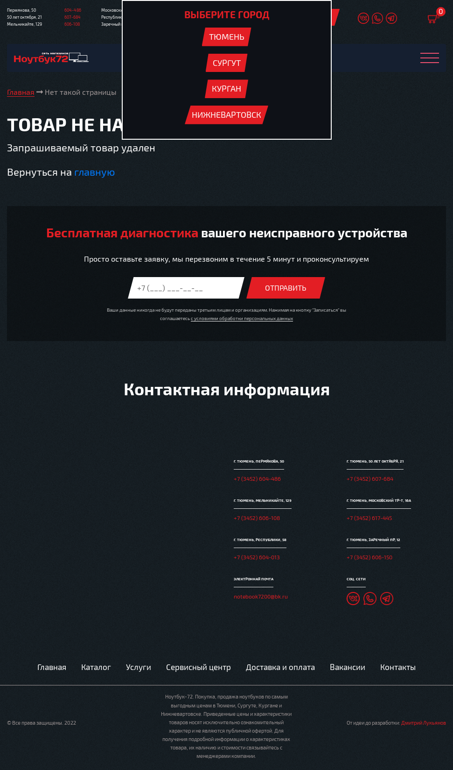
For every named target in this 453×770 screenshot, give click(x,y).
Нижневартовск (226, 114)
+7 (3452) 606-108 (257, 517)
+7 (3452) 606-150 (369, 557)
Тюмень (226, 36)
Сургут (227, 62)
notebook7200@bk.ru (261, 596)
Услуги (138, 666)
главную (94, 171)
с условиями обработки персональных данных (242, 318)
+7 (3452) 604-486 (257, 478)
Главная (51, 666)
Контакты (398, 666)
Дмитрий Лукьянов (423, 723)
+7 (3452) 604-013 (257, 557)
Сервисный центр (198, 666)
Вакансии (347, 666)
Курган (226, 88)
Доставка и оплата (280, 666)
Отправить (286, 287)
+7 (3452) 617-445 (369, 517)
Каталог (96, 666)
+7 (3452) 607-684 (370, 478)
